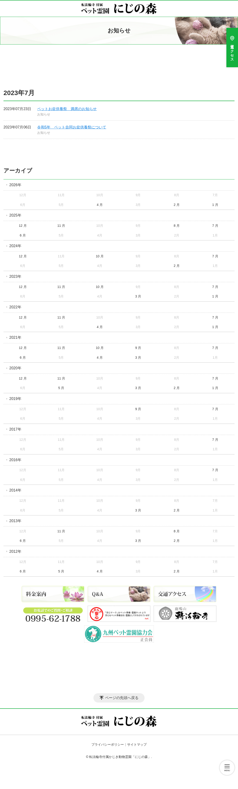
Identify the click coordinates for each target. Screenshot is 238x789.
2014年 (15, 490)
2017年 (15, 429)
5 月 (61, 388)
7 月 (215, 225)
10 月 (99, 256)
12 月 (22, 225)
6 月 (23, 235)
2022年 (15, 307)
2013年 (15, 521)
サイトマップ (137, 744)
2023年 (15, 276)
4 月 (100, 205)
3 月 (138, 296)
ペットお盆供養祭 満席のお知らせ (67, 109)
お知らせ (43, 114)
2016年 (15, 460)
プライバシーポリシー (107, 744)
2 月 (177, 205)
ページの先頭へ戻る (122, 698)
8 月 (177, 225)
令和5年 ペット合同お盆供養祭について (71, 127)
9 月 (138, 348)
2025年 (15, 215)
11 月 (61, 225)
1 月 (215, 205)
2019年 (15, 399)
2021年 (15, 337)
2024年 (15, 246)
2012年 (15, 551)
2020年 (15, 368)
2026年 (15, 185)
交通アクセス (232, 47)
